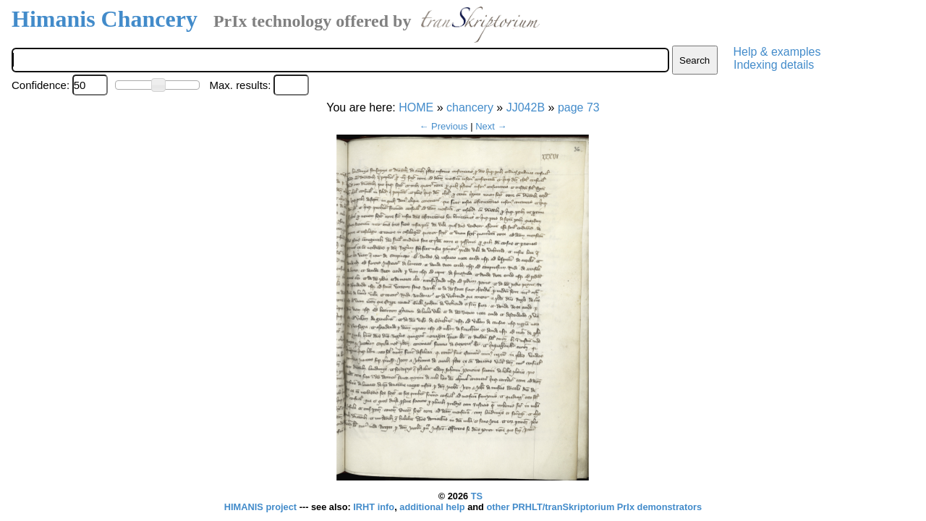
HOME (416, 107)
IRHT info (373, 506)
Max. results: (240, 85)
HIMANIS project (262, 506)
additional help (433, 506)
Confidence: (40, 85)
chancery (469, 107)
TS (477, 496)
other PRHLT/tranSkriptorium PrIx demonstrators (594, 506)
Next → (490, 126)
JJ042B (525, 107)
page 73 (579, 107)
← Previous (443, 126)
